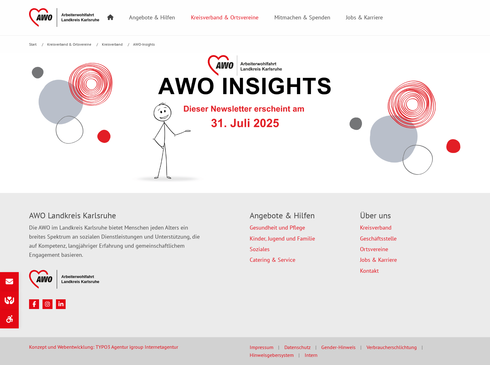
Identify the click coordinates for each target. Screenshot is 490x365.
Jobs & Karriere (364, 17)
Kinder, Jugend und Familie (282, 238)
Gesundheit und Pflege (277, 227)
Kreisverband (112, 44)
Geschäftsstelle (378, 238)
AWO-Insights (144, 44)
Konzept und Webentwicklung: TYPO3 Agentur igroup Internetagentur (103, 347)
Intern (311, 355)
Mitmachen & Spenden (302, 17)
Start (33, 44)
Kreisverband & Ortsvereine (224, 17)
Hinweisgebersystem (272, 355)
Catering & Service (272, 259)
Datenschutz (297, 347)
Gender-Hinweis (338, 347)
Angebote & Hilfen (152, 17)
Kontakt (369, 270)
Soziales (260, 249)
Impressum (261, 347)
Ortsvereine (374, 249)
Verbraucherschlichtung (392, 347)
